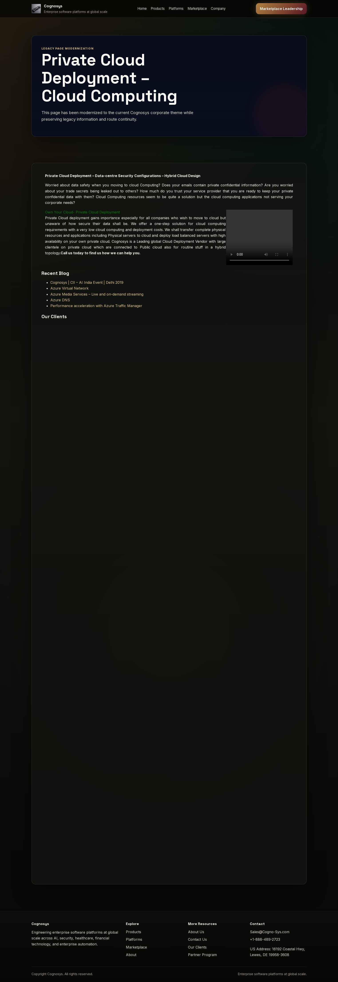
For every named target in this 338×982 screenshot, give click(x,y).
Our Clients (197, 947)
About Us (196, 932)
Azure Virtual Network (69, 288)
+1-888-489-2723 (265, 939)
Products (158, 8)
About (131, 954)
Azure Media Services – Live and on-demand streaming (96, 294)
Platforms (176, 8)
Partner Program (202, 954)
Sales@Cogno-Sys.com (269, 932)
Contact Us (197, 939)
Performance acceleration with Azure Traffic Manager (96, 306)
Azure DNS (60, 300)
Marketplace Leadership (281, 8)
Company (218, 8)
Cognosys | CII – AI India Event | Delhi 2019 (86, 282)
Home (142, 8)
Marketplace (197, 8)
